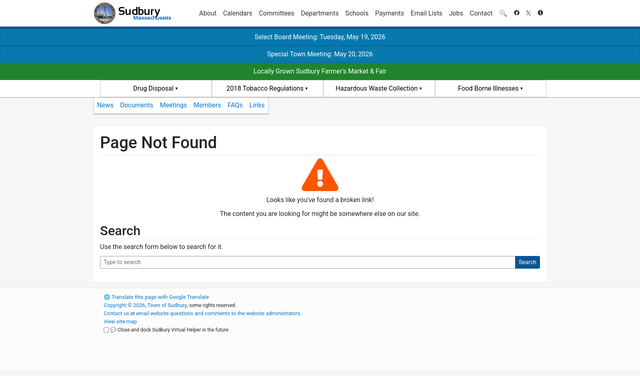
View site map (120, 321)
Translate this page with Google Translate (156, 297)
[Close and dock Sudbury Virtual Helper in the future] (106, 330)
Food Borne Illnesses (488, 88)
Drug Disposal (153, 88)
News (105, 105)
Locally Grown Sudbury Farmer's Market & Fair (320, 71)
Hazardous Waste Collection (377, 88)
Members (207, 105)
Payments (389, 13)
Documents (136, 105)
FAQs (235, 105)
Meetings (173, 105)
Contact (481, 13)
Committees (276, 13)
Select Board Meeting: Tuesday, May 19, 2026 (320, 37)
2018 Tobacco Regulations (265, 88)
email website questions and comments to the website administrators (218, 313)
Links (257, 105)
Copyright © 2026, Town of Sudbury (145, 305)
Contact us (116, 313)
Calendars (237, 13)
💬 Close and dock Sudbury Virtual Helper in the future (169, 330)
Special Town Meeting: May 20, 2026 (320, 54)
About (208, 13)
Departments (320, 13)
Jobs (456, 13)
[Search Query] (308, 262)
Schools (357, 13)
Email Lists (426, 13)
